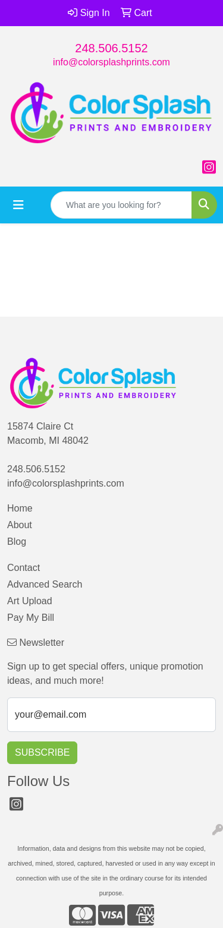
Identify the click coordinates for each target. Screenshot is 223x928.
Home (20, 508)
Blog (16, 541)
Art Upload (29, 601)
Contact (23, 568)
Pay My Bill (30, 618)
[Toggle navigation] (18, 205)
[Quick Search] (121, 205)
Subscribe (42, 752)
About (19, 525)
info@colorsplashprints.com (111, 62)
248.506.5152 (111, 48)
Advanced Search (44, 584)
